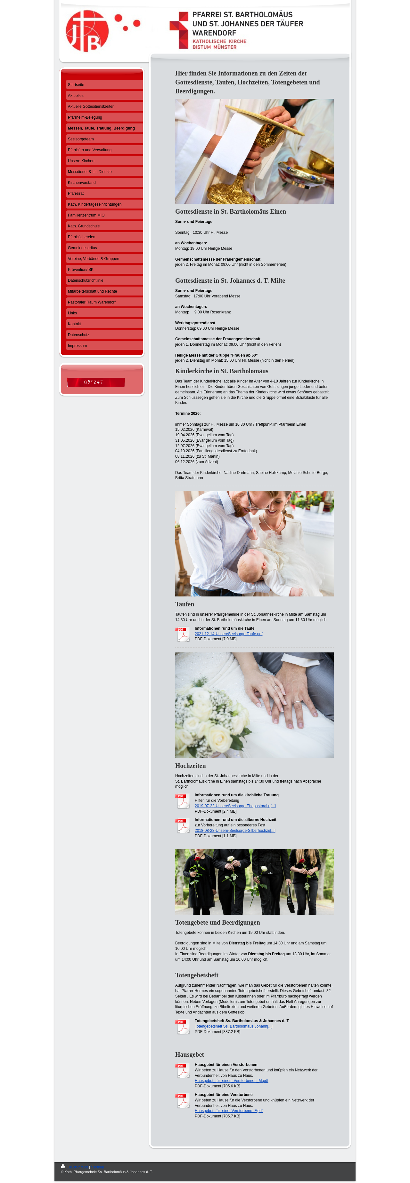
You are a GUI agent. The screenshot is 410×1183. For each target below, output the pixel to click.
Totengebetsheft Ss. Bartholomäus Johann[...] (234, 1026)
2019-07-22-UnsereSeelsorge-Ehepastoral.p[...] (235, 806)
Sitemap (97, 1167)
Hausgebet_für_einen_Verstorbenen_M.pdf (231, 1080)
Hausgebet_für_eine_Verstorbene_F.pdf (229, 1110)
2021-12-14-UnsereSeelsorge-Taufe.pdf (228, 634)
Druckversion (75, 1167)
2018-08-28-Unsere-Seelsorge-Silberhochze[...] (235, 830)
